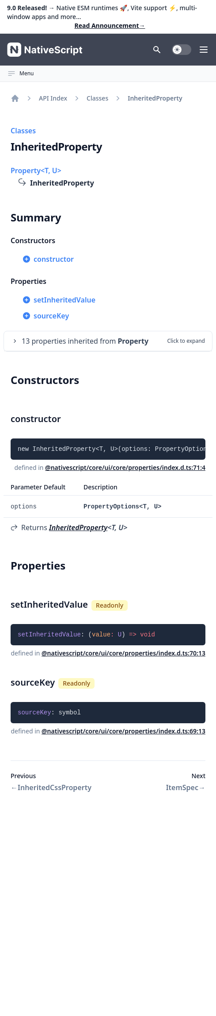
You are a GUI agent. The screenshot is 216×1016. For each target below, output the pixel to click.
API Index (53, 98)
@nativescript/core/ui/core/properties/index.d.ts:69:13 (123, 731)
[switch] (181, 49)
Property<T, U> (36, 170)
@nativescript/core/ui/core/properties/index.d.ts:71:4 (125, 467)
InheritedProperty (78, 527)
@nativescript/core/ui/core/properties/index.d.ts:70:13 (123, 653)
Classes (97, 98)
